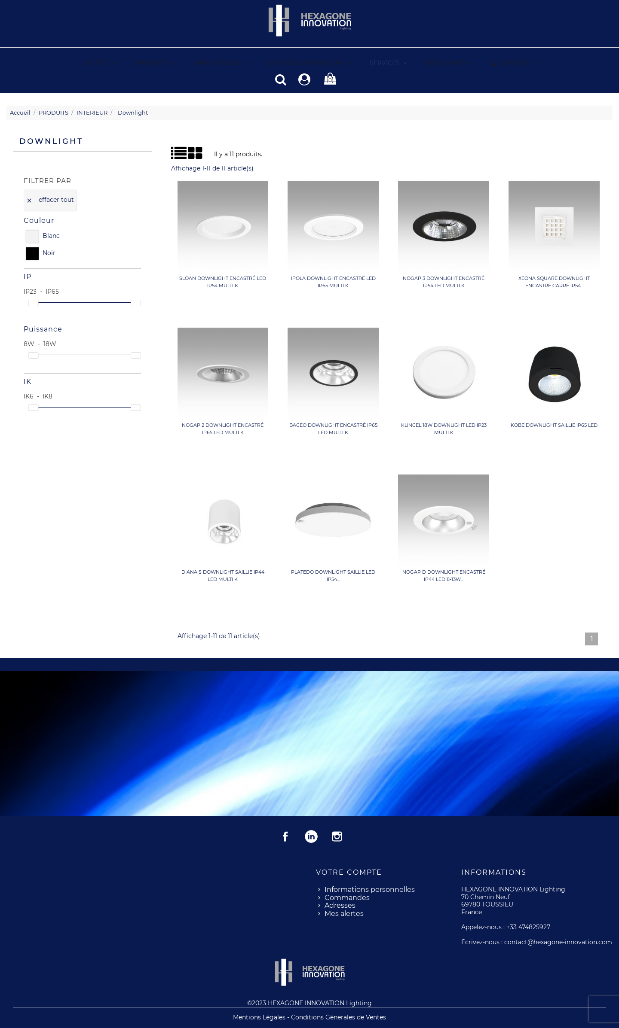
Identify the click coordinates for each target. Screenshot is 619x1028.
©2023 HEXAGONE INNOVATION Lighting (309, 1003)
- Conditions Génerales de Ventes (336, 1017)
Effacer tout (50, 199)
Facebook (285, 836)
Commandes (347, 897)
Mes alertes (344, 913)
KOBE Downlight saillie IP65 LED (554, 425)
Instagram (337, 836)
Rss (311, 836)
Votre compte (349, 872)
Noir (49, 252)
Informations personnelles (370, 889)
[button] (388, 63)
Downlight (51, 141)
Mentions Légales (260, 1017)
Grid (181, 153)
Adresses (340, 905)
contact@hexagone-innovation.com (558, 942)
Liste (174, 155)
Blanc (51, 235)
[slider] (33, 302)
